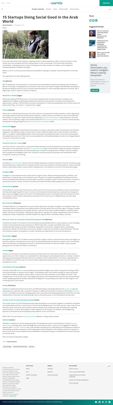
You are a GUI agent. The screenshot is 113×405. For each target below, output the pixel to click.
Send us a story (73, 368)
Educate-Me (7, 126)
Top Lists (31, 346)
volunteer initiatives (19, 327)
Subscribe (106, 3)
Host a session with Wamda (77, 372)
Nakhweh (6, 320)
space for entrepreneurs (51, 117)
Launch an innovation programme (78, 380)
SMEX (19, 270)
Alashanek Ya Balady (10, 95)
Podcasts (50, 368)
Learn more (12, 396)
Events (55, 9)
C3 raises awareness (37, 148)
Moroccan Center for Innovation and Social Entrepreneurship (24, 219)
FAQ (27, 372)
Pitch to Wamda (73, 383)
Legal (27, 378)
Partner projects (74, 9)
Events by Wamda (53, 375)
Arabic (5, 28)
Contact (8, 3)
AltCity (5, 110)
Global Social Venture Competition (38, 121)
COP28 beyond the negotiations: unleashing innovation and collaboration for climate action (102, 45)
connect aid (68, 289)
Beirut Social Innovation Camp (52, 119)
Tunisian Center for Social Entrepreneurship (18, 300)
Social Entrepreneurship (20, 346)
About (3, 3)
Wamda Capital (63, 9)
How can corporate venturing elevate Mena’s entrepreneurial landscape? (103, 34)
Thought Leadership (38, 9)
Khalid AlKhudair (16, 163)
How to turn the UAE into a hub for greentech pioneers (103, 54)
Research (48, 9)
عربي (110, 9)
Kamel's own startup (29, 316)
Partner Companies (31, 375)
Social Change (7, 346)
